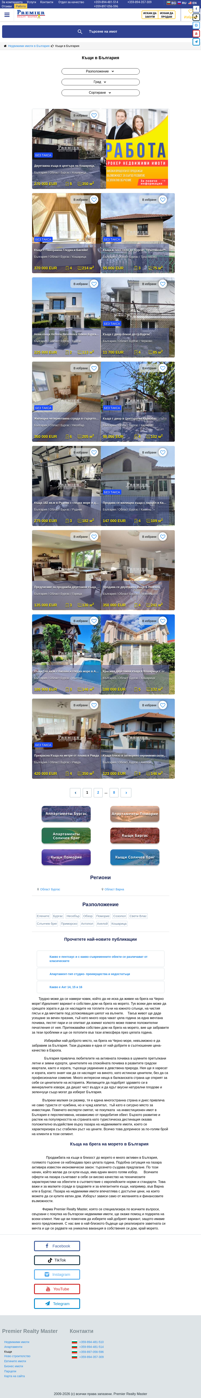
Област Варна (112, 889)
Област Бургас (48, 889)
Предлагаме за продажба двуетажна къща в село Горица (66, 587)
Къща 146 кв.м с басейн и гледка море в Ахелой (66, 671)
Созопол (119, 916)
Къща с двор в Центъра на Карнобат (130, 418)
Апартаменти (13, 1347)
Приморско (69, 923)
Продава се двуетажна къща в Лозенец (131, 587)
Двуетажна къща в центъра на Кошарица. (64, 165)
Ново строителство (17, 1356)
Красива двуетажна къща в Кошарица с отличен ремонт (135, 671)
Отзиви (7, 6)
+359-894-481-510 (91, 1342)
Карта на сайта (14, 1376)
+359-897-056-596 (106, 6)
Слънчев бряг (47, 923)
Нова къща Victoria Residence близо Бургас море (66, 334)
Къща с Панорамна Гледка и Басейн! (61, 250)
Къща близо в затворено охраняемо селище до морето (135, 755)
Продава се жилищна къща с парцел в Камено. (135, 502)
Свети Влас (138, 916)
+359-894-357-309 (91, 1357)
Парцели (10, 1371)
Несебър (73, 916)
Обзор (87, 916)
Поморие (102, 916)
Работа (21, 6)
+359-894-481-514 (91, 1347)
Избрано (191, 13)
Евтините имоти (15, 1361)
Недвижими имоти (16, 1342)
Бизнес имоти (13, 1366)
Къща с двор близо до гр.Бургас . (127, 334)
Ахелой (102, 923)
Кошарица (119, 923)
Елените (43, 916)
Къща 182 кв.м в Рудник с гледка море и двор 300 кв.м (66, 502)
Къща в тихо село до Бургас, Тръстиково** (134, 250)
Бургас (58, 916)
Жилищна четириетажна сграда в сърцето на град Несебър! (66, 418)
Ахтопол (87, 923)
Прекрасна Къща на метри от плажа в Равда (66, 755)
